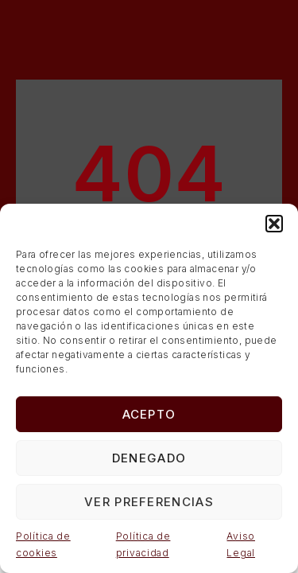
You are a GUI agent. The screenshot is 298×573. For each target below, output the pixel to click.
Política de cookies (43, 544)
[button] (274, 224)
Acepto (149, 414)
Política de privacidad (143, 544)
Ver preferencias (149, 501)
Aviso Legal (240, 544)
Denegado (149, 458)
